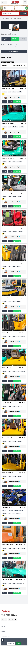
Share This (22, 39)
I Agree (18, 643)
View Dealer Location (14, 51)
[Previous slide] (1, 8)
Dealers (7, 18)
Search (23, 13)
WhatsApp (17, 101)
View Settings (11, 643)
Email (10, 101)
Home (2, 18)
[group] (8, 8)
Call (4, 101)
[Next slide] (26, 8)
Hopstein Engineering (15, 18)
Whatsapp (15, 38)
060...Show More (5, 39)
